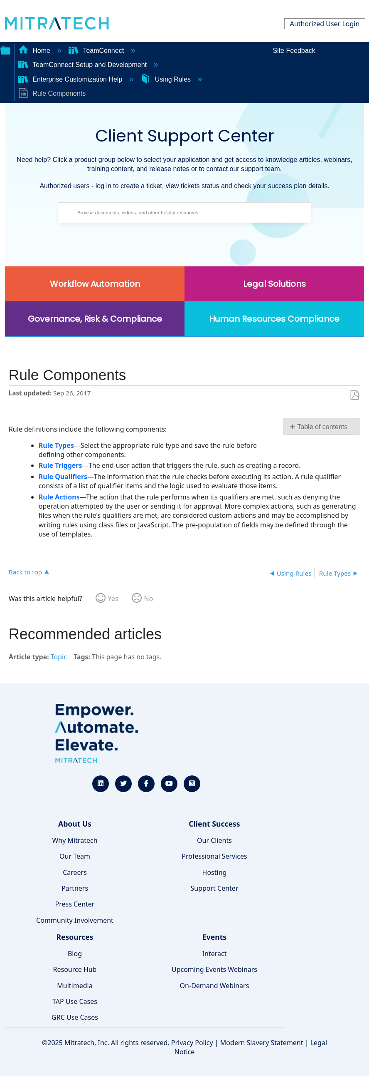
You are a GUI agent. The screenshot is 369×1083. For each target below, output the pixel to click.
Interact (214, 953)
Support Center (214, 888)
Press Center (75, 904)
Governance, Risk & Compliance (95, 319)
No (148, 598)
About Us (74, 824)
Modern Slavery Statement (261, 1042)
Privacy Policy (192, 1042)
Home (35, 50)
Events (214, 937)
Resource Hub (75, 969)
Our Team (74, 856)
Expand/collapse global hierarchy (5, 49)
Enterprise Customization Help (71, 79)
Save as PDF (354, 395)
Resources (74, 937)
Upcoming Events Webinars (214, 969)
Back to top (25, 572)
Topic (59, 656)
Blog (75, 953)
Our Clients (214, 840)
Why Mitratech (74, 840)
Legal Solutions (274, 284)
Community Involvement (74, 920)
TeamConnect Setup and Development (83, 64)
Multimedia (74, 985)
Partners (74, 888)
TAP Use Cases (74, 1001)
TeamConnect (97, 50)
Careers (75, 872)
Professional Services (214, 856)
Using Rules (166, 79)
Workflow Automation (95, 284)
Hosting (214, 872)
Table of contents (322, 426)
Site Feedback (294, 50)
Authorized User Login (325, 23)
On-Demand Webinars (214, 985)
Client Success (214, 824)
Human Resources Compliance (274, 319)
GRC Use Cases (75, 1017)
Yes (113, 598)
